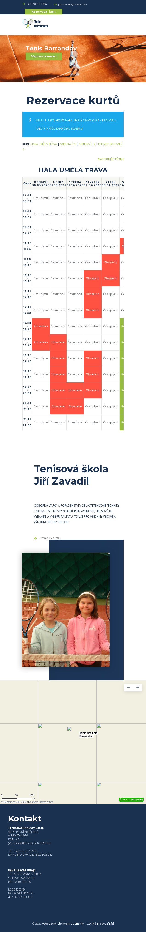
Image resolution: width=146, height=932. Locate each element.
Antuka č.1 (68, 144)
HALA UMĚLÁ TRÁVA (44, 144)
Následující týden (111, 159)
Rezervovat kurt (44, 12)
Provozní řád (105, 924)
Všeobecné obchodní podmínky (63, 924)
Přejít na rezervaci (44, 56)
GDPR (90, 924)
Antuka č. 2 (87, 144)
